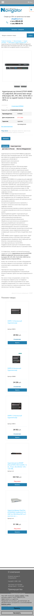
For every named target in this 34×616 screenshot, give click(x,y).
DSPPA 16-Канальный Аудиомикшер (15, 322)
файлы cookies (19, 596)
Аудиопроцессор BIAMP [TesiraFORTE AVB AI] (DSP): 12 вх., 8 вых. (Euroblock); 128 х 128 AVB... (17, 466)
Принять (17, 608)
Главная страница (6, 41)
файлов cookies (6, 604)
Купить (17, 342)
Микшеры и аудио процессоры (17, 42)
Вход (31, 2)
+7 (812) (16, 21)
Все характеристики (7, 126)
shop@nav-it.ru (17, 19)
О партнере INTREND (17, 106)
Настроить (17, 613)
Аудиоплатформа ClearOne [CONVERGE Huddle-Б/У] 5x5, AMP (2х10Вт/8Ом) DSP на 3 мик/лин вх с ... (17, 513)
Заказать (6, 138)
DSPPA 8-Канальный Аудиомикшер (14, 369)
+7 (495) (16, 23)
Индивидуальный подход (18, 593)
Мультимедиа (17, 41)
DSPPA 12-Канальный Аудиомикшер (15, 416)
